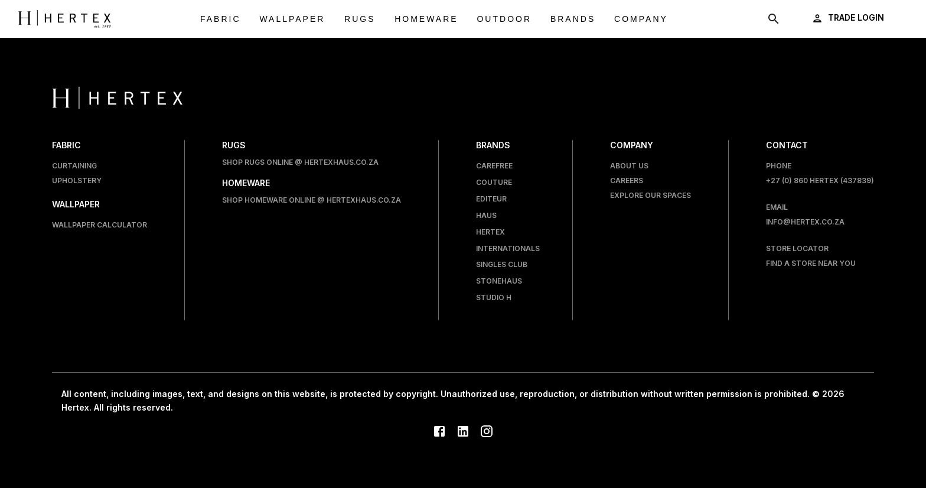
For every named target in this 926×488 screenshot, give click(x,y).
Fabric (220, 19)
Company (641, 19)
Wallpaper (292, 19)
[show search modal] (773, 18)
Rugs (360, 19)
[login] (849, 18)
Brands (572, 19)
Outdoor (504, 19)
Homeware (426, 19)
